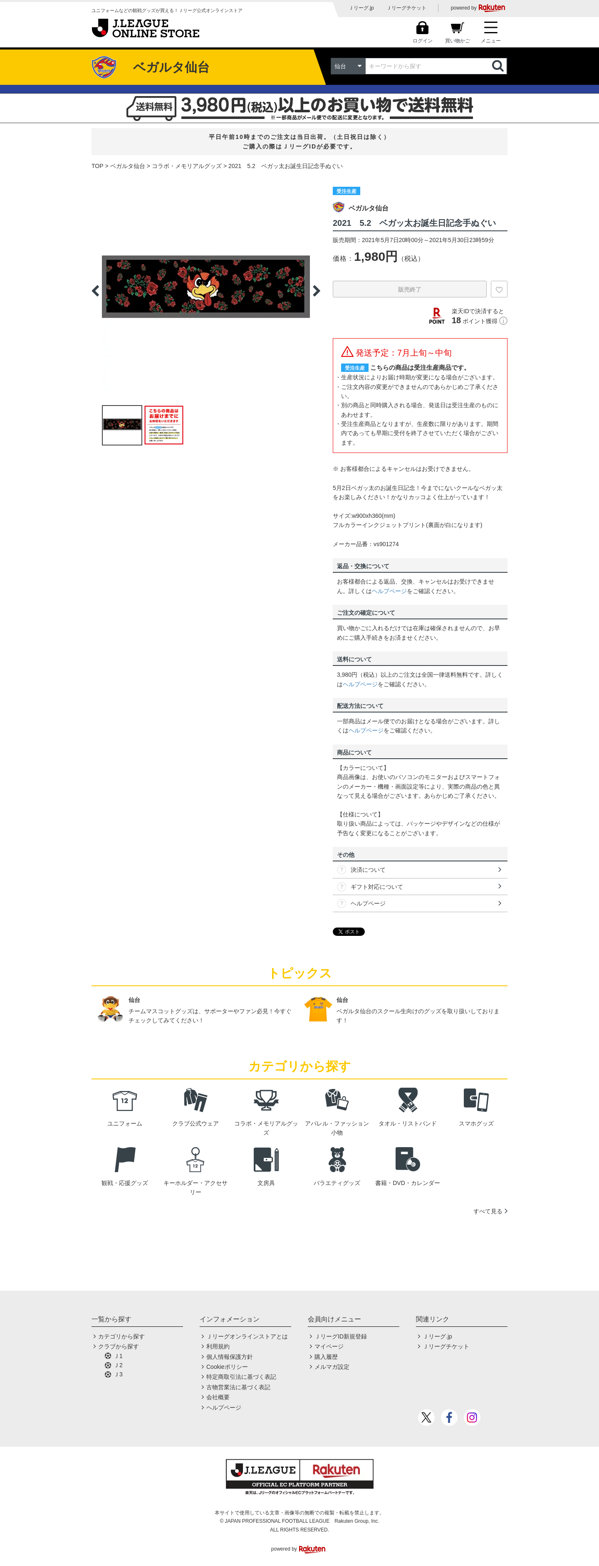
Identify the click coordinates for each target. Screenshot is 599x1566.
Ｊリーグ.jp (361, 8)
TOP (98, 166)
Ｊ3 (118, 1374)
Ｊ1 (118, 1356)
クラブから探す (118, 1346)
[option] (206, 291)
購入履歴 (326, 1356)
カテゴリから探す (121, 1336)
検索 (499, 66)
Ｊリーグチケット (406, 8)
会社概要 (218, 1397)
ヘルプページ (389, 591)
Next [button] (316, 291)
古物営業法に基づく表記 (238, 1387)
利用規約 (218, 1346)
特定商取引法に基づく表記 (241, 1376)
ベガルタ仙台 (127, 166)
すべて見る (487, 1211)
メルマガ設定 (331, 1366)
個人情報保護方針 (229, 1356)
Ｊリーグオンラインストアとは (247, 1336)
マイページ (329, 1346)
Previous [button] (95, 291)
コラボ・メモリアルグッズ (187, 166)
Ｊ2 (118, 1365)
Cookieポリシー (227, 1366)
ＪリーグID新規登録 (340, 1336)
